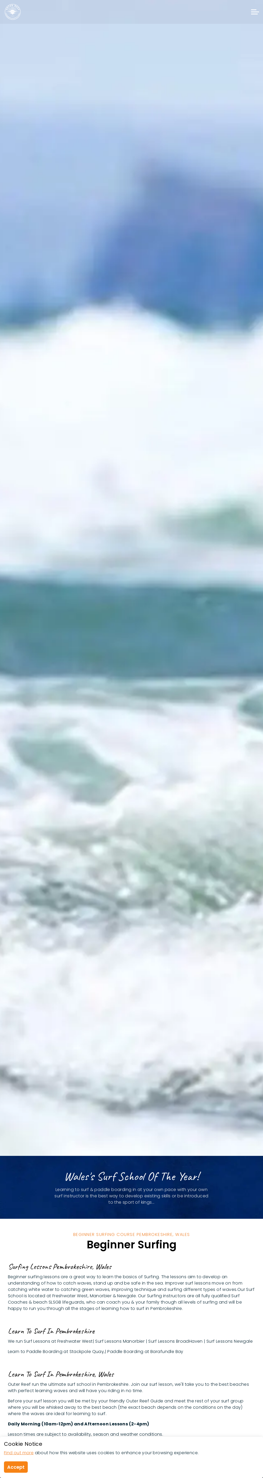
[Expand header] (255, 12)
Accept (16, 1467)
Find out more (19, 1453)
